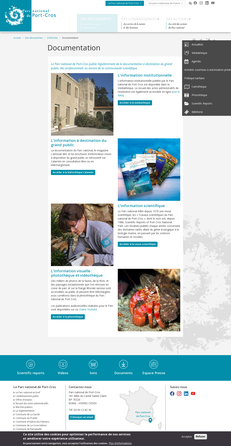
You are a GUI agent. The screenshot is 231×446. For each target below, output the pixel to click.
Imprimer (194, 40)
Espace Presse (153, 373)
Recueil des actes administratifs (32, 403)
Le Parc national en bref (28, 392)
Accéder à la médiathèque (135, 102)
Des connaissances (139, 19)
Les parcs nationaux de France (164, 3)
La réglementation (25, 410)
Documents (123, 373)
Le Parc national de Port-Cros (123, 3)
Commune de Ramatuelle (29, 429)
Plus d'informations (120, 444)
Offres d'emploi (24, 399)
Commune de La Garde (28, 414)
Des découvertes (96, 19)
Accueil (17, 37)
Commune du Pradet (26, 418)
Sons (93, 373)
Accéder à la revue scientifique (138, 244)
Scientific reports (30, 373)
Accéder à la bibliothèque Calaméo (73, 172)
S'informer (52, 37)
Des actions (177, 19)
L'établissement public (27, 396)
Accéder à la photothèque (68, 316)
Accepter (187, 437)
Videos (63, 373)
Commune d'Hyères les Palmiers (32, 421)
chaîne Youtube (88, 309)
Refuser (200, 437)
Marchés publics (24, 407)
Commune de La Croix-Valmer (31, 425)
